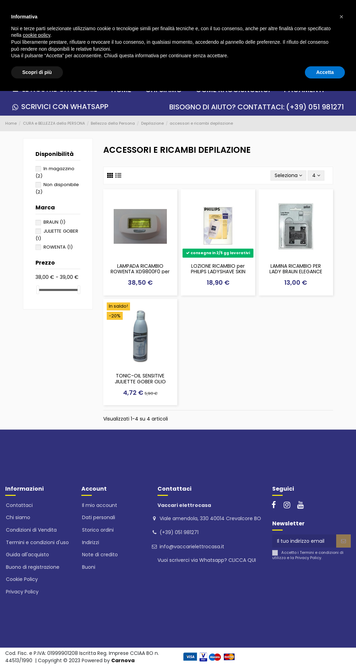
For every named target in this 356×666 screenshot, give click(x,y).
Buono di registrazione (32, 567)
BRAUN (54, 222)
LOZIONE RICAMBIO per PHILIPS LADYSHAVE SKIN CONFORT (218, 272)
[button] (341, 16)
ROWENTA (58, 247)
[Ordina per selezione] (288, 175)
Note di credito (100, 554)
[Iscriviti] (343, 541)
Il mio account (99, 505)
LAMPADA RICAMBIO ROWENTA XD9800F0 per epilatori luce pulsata (140, 272)
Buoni (88, 567)
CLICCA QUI (242, 560)
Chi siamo (18, 517)
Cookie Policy (22, 579)
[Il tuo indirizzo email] (304, 541)
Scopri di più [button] (37, 72)
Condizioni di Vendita (31, 529)
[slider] (38, 289)
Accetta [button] (325, 72)
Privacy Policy (22, 591)
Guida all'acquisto (27, 554)
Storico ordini (98, 529)
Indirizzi (90, 542)
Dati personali (98, 517)
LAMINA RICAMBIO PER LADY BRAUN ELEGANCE (295, 269)
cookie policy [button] (36, 35)
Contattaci (19, 505)
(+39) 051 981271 (179, 532)
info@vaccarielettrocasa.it (192, 546)
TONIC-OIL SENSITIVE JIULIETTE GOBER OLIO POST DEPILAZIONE (140, 381)
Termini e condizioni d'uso (37, 542)
